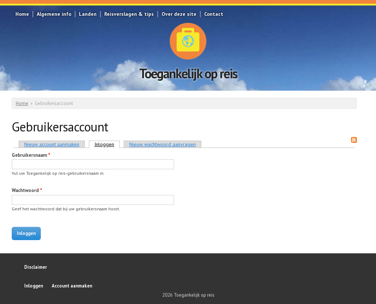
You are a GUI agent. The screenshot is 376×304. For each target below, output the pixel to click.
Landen (88, 14)
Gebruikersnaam (31, 155)
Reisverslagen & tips (129, 14)
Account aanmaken (72, 286)
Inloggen (107, 144)
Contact (213, 14)
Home (22, 14)
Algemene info (54, 14)
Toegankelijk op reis (188, 73)
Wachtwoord (27, 190)
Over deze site (179, 14)
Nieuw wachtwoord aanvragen (162, 144)
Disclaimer (35, 267)
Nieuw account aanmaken (51, 144)
